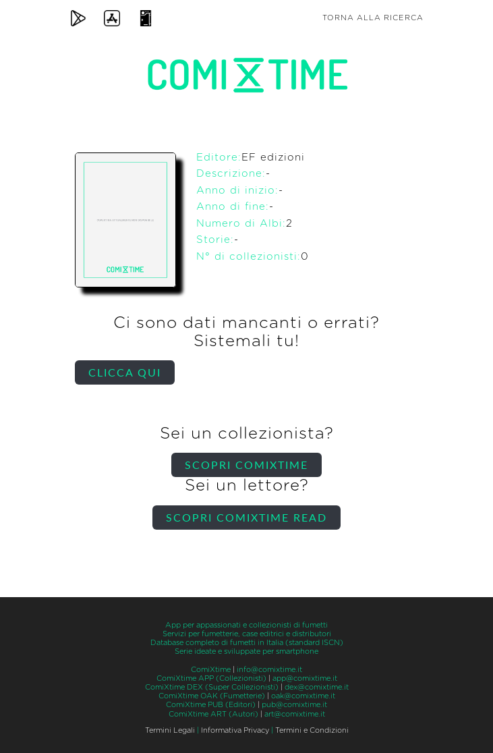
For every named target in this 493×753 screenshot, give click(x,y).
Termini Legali (170, 730)
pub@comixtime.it (294, 704)
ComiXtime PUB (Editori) (211, 704)
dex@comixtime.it (317, 687)
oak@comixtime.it (303, 696)
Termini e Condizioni (312, 730)
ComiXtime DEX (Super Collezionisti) (212, 687)
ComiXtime (211, 669)
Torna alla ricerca (373, 18)
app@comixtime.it (304, 678)
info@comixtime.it (269, 669)
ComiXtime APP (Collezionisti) (211, 678)
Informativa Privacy (235, 730)
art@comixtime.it (294, 714)
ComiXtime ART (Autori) (213, 714)
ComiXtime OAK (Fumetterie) (211, 696)
